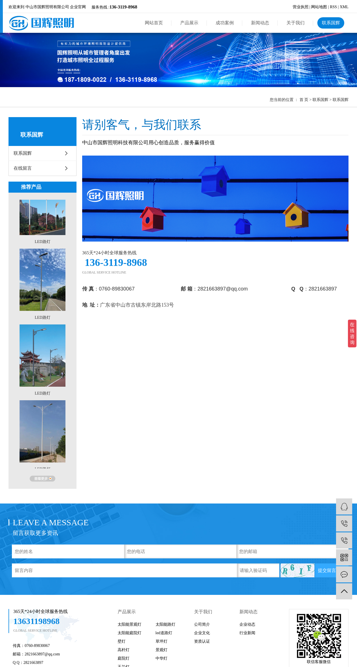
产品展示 (189, 22)
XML (344, 7)
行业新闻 (247, 633)
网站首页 (154, 22)
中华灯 (161, 658)
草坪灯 (161, 641)
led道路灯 (164, 633)
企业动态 (247, 624)
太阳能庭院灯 (129, 633)
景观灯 (161, 650)
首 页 (304, 100)
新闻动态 (260, 22)
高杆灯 (123, 650)
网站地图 (319, 7)
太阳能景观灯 (129, 624)
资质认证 (202, 641)
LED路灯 (42, 242)
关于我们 (295, 22)
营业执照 (301, 7)
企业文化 (202, 633)
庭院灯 (123, 658)
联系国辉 (331, 22)
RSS (333, 7)
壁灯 (122, 641)
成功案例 (225, 22)
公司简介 (202, 624)
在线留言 (23, 168)
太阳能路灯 (165, 624)
